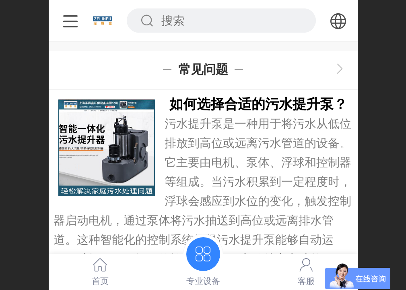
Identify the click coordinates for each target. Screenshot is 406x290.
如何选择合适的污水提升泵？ (258, 104)
